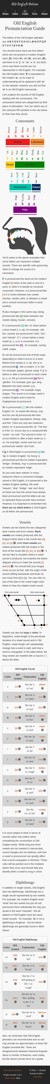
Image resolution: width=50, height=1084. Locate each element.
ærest (42, 717)
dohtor (42, 770)
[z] (21, 316)
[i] (27, 551)
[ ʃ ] (23, 407)
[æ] (40, 551)
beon (42, 1000)
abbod (42, 686)
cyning (42, 811)
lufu (42, 790)
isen (42, 759)
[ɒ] (18, 769)
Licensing (37, 1077)
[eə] (15, 982)
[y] (18, 811)
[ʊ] (18, 790)
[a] (18, 686)
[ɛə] (15, 957)
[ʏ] (18, 822)
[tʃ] (22, 325)
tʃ (23, 181)
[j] (17, 366)
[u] (13, 543)
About (19, 1070)
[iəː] (15, 1024)
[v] (3, 294)
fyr (42, 822)
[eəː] (15, 1000)
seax (42, 957)
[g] (35, 378)
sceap (42, 967)
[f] (12, 283)
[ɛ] (18, 728)
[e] (31, 551)
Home (6, 1070)
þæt (42, 707)
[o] (3, 543)
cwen (42, 738)
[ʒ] (39, 452)
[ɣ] (17, 390)
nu (42, 801)
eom (42, 981)
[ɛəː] (15, 967)
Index (12, 1070)
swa (42, 697)
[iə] (15, 1014)
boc (42, 780)
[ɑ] (43, 539)
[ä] (18, 717)
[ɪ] (18, 749)
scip (42, 749)
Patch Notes (10, 1078)
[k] (21, 345)
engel (42, 728)
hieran (42, 1024)
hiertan (42, 1014)
